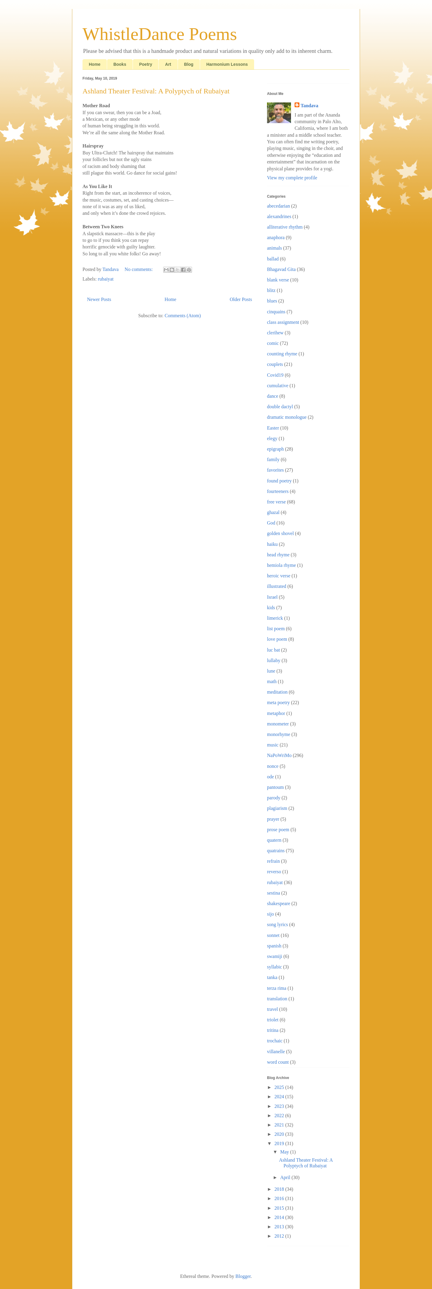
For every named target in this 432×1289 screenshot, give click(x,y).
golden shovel (280, 533)
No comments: (139, 269)
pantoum (275, 787)
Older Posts (241, 299)
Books (119, 64)
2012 (279, 1236)
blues (272, 300)
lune (271, 670)
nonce (272, 766)
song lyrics (277, 924)
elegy (272, 438)
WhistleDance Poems (159, 34)
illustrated (276, 586)
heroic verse (278, 575)
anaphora (276, 237)
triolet (272, 1019)
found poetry (279, 480)
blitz (271, 290)
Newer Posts (99, 299)
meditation (277, 692)
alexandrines (279, 216)
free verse (276, 501)
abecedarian (278, 205)
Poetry (145, 64)
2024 (279, 1096)
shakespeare (278, 903)
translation (277, 998)
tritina (272, 1030)
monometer (278, 723)
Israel (272, 597)
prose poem (278, 829)
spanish (274, 945)
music (272, 744)
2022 (279, 1115)
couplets (275, 364)
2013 (279, 1226)
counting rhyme (282, 353)
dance (272, 396)
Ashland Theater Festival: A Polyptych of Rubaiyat (156, 91)
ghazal (273, 512)
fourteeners (278, 491)
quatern (274, 840)
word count (278, 1062)
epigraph (275, 448)
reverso (274, 871)
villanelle (276, 1051)
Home (94, 64)
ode (270, 776)
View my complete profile (292, 177)
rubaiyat (105, 278)
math (272, 681)
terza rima (276, 988)
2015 (279, 1208)
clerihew (275, 332)
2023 (279, 1106)
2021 (279, 1124)
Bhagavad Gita (281, 269)
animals (274, 248)
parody (273, 797)
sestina (273, 892)
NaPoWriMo (279, 755)
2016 (279, 1198)
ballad (273, 258)
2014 (279, 1217)
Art (168, 64)
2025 (279, 1087)
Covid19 (275, 375)
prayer (273, 819)
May (285, 1151)
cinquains (276, 311)
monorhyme (278, 734)
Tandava (309, 105)
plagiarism (277, 808)
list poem (276, 628)
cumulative (277, 385)
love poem (277, 639)
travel (272, 1009)
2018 (279, 1189)
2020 (279, 1134)
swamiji (274, 956)
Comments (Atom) (183, 315)
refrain (273, 861)
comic (273, 343)
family (273, 459)
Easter (273, 427)
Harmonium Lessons (227, 64)
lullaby (273, 660)
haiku (272, 544)
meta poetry (278, 702)
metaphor (276, 713)
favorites (275, 470)
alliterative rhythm (285, 227)
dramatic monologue (287, 417)
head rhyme (278, 554)
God (271, 522)
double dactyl (280, 406)
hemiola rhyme (281, 565)
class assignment (283, 322)
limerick (275, 618)
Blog (189, 64)
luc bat (273, 649)
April (286, 1177)
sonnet (273, 935)
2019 (279, 1143)
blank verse (278, 279)
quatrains (276, 850)
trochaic (275, 1040)
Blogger (243, 1276)
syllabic (274, 966)
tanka (272, 977)
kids (271, 607)
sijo (270, 914)
